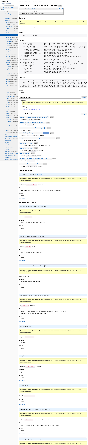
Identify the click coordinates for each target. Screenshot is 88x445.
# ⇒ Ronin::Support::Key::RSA (32, 123)
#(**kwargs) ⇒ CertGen (31, 133)
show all (61, 8)
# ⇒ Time (26, 143)
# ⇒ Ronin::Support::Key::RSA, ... (36, 159)
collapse (84, 97)
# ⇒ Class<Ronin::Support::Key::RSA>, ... (37, 138)
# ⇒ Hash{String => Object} (33, 128)
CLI (29, 1)
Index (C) (21, 1)
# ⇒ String (31, 164)
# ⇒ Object (25, 154)
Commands (34, 1)
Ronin (25, 1)
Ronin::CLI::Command (33, 8)
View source (22, 199)
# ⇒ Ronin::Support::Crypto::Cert (34, 117)
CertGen (39, 175)
